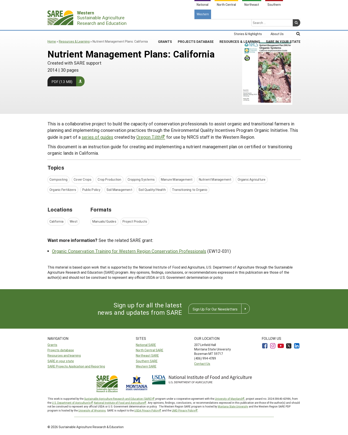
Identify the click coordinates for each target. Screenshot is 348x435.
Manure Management (177, 179)
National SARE (146, 345)
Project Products (135, 221)
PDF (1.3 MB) (61, 81)
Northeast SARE (147, 355)
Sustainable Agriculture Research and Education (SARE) (118, 398)
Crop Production (109, 179)
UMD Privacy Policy (183, 410)
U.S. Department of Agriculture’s (71, 402)
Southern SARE (147, 361)
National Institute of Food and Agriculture (119, 402)
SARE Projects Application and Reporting (76, 366)
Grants (165, 24)
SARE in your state (60, 361)
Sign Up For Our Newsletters (215, 309)
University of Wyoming (92, 410)
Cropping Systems (141, 179)
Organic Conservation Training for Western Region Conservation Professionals (129, 251)
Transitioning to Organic (189, 190)
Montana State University (233, 406)
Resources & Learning (239, 24)
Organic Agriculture (252, 179)
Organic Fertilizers (62, 190)
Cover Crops (82, 179)
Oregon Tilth (148, 137)
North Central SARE (149, 350)
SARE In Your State (283, 24)
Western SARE (146, 366)
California (56, 221)
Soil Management (119, 190)
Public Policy (91, 190)
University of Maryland (228, 398)
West (73, 221)
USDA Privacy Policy (146, 410)
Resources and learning (64, 355)
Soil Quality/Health (152, 190)
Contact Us (202, 364)
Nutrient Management (215, 179)
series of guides (97, 137)
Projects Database (196, 24)
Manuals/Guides (104, 221)
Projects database (60, 350)
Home (51, 41)
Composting (58, 179)
